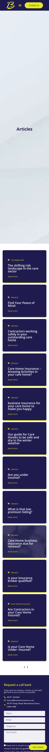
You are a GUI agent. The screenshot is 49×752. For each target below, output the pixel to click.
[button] (20, 5)
